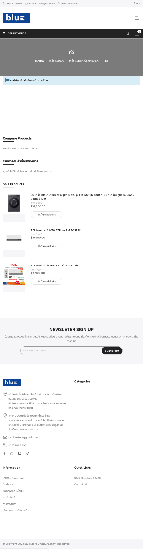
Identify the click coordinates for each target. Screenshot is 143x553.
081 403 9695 (12, 3)
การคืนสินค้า (9, 498)
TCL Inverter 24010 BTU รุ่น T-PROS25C (56, 230)
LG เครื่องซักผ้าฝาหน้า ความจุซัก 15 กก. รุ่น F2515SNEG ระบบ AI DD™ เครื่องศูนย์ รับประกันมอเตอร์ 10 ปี (82, 197)
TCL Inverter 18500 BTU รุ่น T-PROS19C (55, 265)
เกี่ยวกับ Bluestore (13, 478)
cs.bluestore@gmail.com (40, 3)
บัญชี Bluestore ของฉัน (87, 478)
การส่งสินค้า (9, 504)
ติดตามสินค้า (81, 484)
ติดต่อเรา (8, 484)
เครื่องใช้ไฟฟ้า (56, 61)
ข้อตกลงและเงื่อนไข (13, 491)
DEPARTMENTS (14, 33)
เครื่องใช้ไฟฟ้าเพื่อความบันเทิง (84, 61)
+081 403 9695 (17, 445)
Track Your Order (68, 3)
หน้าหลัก (39, 61)
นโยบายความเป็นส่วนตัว (15, 511)
